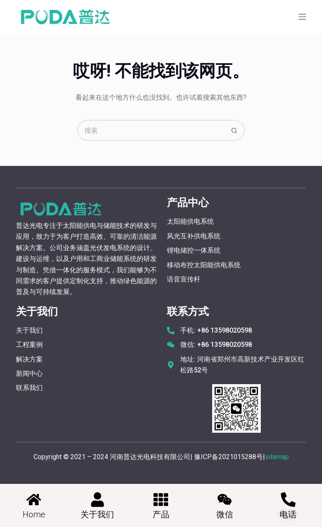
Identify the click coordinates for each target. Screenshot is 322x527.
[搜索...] (150, 130)
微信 (224, 514)
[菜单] (302, 17)
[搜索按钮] (234, 130)
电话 (288, 514)
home (34, 514)
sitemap (277, 457)
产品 (161, 514)
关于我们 (97, 514)
